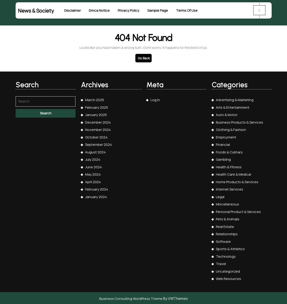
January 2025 (96, 113)
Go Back (145, 58)
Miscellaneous (227, 203)
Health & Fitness (229, 166)
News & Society (36, 10)
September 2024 (98, 143)
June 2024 (93, 166)
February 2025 (96, 106)
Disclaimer (72, 10)
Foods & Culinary (229, 151)
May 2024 (93, 173)
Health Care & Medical (233, 173)
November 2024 (98, 128)
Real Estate (225, 225)
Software (223, 240)
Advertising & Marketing (235, 99)
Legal (220, 195)
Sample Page (157, 10)
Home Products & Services (237, 181)
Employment (226, 136)
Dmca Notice (99, 10)
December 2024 (98, 121)
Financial (223, 143)
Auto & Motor (226, 113)
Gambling (223, 158)
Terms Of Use (187, 10)
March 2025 (94, 99)
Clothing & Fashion (231, 128)
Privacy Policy (128, 10)
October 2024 (96, 136)
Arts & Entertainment (232, 106)
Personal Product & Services (238, 210)
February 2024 (96, 188)
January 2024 (96, 195)
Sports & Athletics (230, 248)
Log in (155, 99)
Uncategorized (228, 270)
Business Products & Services (239, 121)
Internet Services (229, 188)
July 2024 (92, 158)
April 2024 (93, 181)
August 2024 (95, 151)
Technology (226, 255)
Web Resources (228, 277)
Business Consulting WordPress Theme (130, 297)
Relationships (227, 233)
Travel (221, 262)
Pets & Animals (227, 218)
